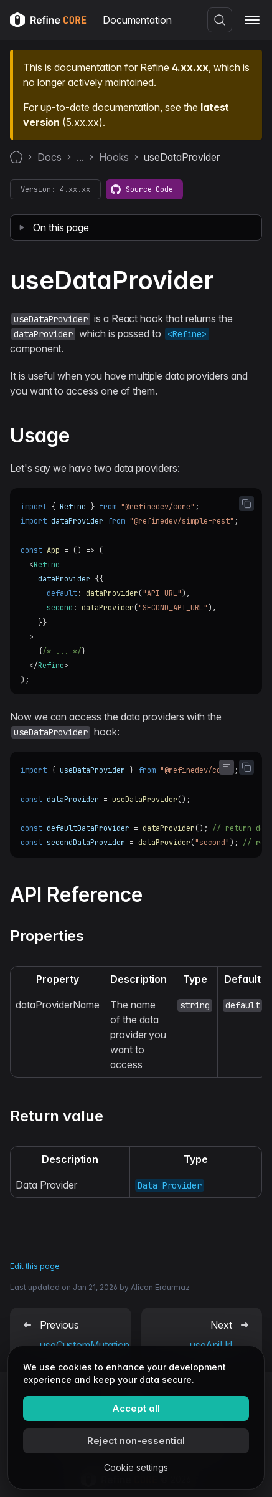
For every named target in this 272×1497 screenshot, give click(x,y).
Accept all (136, 1408)
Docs (49, 157)
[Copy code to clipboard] (246, 503)
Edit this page (35, 1266)
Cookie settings (136, 1467)
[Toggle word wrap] (226, 767)
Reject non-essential (136, 1441)
